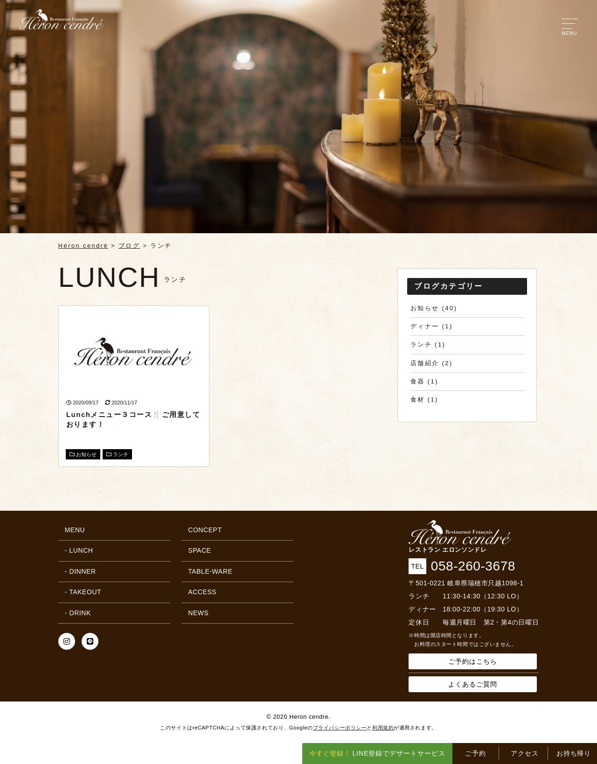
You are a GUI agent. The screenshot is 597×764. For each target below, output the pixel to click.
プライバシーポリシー (340, 727)
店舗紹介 (424, 363)
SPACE (199, 550)
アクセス (525, 753)
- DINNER (80, 571)
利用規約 (383, 727)
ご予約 (475, 753)
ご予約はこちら (472, 661)
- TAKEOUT (83, 592)
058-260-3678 (473, 566)
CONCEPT (205, 530)
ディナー (424, 326)
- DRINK (78, 613)
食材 (417, 399)
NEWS (198, 613)
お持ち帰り (573, 753)
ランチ (117, 454)
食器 (417, 381)
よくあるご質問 (472, 684)
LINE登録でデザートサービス (377, 753)
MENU (75, 530)
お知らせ (83, 454)
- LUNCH (79, 550)
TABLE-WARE (210, 571)
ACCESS (202, 592)
